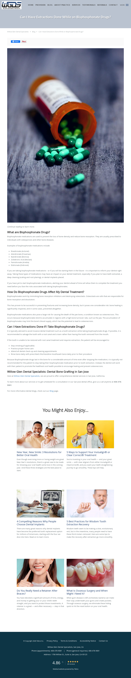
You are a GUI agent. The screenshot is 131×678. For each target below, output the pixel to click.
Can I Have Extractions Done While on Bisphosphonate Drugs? (61, 32)
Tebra (76, 669)
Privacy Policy (52, 641)
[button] (127, 5)
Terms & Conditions (69, 641)
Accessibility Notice (88, 641)
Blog (33, 32)
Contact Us (103, 641)
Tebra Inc (40, 641)
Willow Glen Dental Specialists (18, 32)
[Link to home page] (10, 5)
